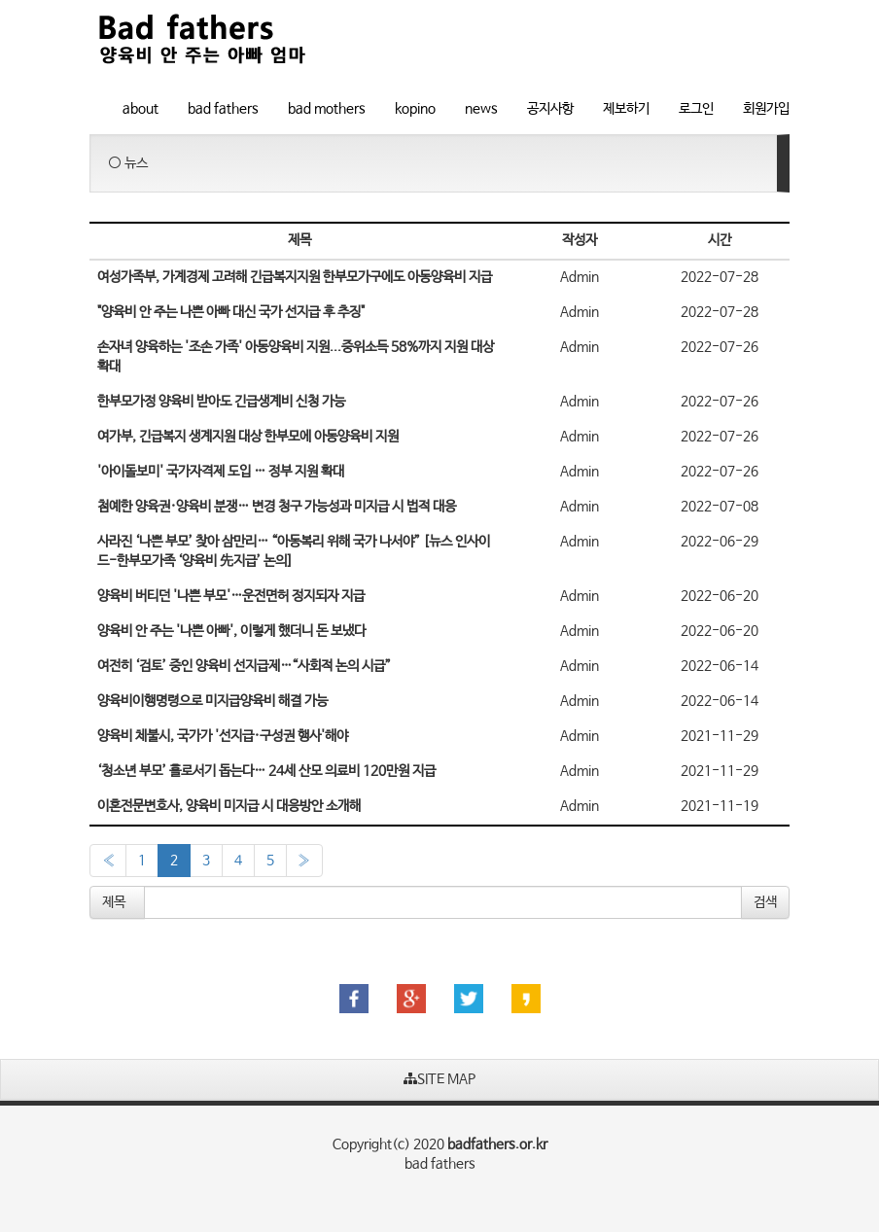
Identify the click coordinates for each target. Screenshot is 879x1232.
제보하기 (626, 109)
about (140, 109)
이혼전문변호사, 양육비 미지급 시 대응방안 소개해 (229, 806)
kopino (415, 109)
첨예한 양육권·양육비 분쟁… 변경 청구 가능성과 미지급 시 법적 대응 (276, 506)
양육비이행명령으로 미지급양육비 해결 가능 (212, 701)
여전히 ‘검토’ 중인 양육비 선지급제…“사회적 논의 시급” (244, 666)
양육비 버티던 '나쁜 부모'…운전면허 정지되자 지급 (231, 596)
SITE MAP (439, 1079)
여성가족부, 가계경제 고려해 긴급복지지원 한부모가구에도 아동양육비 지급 (294, 277)
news (481, 109)
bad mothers (327, 109)
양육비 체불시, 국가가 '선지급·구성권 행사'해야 (222, 736)
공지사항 (550, 109)
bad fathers (223, 109)
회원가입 (766, 109)
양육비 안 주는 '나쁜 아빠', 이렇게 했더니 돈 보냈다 (231, 631)
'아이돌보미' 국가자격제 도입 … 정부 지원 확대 (220, 471)
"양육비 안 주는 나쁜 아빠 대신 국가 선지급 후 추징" (231, 312)
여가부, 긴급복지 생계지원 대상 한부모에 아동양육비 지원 (248, 436)
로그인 (696, 109)
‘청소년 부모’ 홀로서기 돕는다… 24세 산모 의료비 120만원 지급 (266, 771)
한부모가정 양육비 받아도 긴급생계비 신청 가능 (221, 401)
